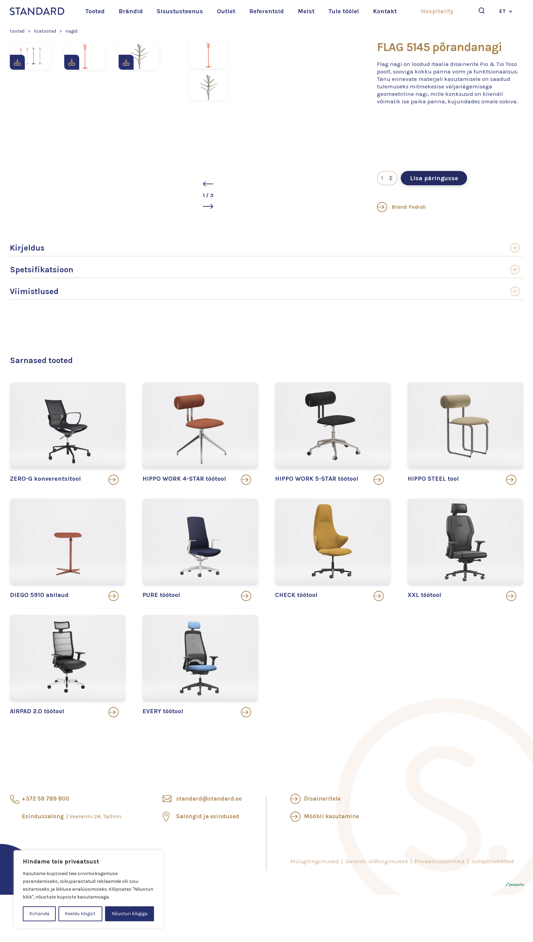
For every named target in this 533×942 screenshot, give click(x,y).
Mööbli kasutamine (331, 816)
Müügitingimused (314, 861)
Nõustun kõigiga (129, 914)
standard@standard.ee (209, 798)
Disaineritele (322, 798)
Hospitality (437, 11)
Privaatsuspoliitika (439, 861)
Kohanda (39, 914)
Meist (306, 11)
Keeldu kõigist (80, 914)
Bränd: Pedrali (401, 207)
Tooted (95, 11)
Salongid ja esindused (207, 816)
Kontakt (385, 11)
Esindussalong (72, 816)
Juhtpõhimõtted (492, 861)
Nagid (71, 31)
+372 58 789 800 (45, 798)
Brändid (131, 11)
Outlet (226, 11)
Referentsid (266, 11)
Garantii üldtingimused (376, 861)
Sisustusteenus (180, 11)
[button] (293, 184)
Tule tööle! (343, 11)
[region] (88, 889)
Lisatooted (45, 31)
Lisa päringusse (434, 178)
